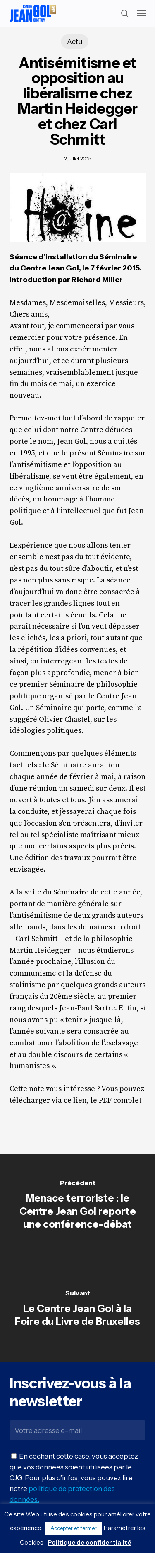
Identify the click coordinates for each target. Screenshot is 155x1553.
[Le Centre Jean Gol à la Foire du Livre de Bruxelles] (77, 1310)
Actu (74, 41)
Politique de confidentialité (89, 1542)
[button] (141, 13)
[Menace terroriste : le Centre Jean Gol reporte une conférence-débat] (77, 1206)
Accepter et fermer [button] (73, 1528)
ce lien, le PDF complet (102, 1100)
